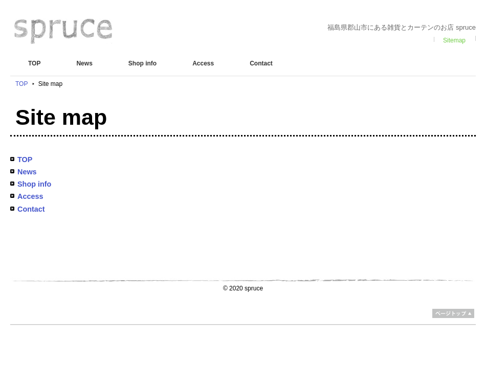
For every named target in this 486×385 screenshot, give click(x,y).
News (84, 63)
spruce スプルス (63, 31)
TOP (34, 63)
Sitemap (454, 40)
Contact (261, 63)
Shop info (142, 63)
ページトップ (453, 313)
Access (203, 63)
